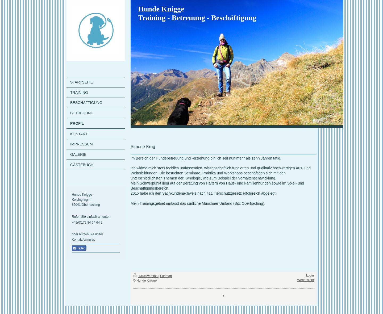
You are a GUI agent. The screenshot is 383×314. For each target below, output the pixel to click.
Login (310, 275)
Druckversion (146, 276)
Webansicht (305, 280)
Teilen (79, 248)
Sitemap (166, 276)
